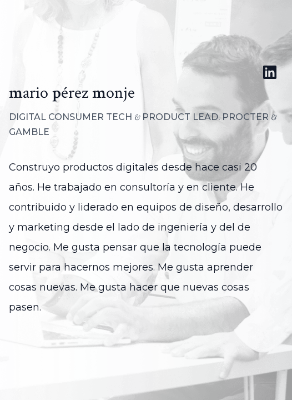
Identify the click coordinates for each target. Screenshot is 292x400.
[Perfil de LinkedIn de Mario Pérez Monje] (269, 72)
